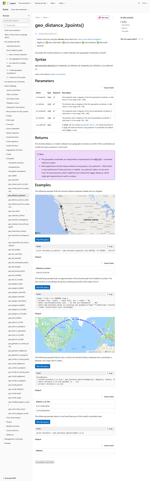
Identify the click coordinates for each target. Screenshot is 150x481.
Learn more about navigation (89, 39)
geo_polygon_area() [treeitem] (15, 284)
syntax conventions (58, 74)
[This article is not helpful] (142, 39)
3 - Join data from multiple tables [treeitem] (16, 64)
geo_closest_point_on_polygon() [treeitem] (18, 189)
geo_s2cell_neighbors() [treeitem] (16, 363)
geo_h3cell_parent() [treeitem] (15, 385)
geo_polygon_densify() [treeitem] (16, 296)
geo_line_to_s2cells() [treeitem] (15, 279)
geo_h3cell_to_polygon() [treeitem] (17, 380)
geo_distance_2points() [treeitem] (16, 195)
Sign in (144, 3)
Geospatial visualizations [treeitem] (17, 171)
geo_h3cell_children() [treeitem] (15, 389)
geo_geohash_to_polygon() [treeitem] (18, 355)
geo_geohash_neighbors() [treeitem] (17, 351)
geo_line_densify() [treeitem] (14, 258)
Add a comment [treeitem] (12, 94)
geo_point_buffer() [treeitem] (14, 318)
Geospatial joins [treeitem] (14, 167)
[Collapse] (28, 16)
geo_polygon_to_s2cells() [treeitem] (17, 309)
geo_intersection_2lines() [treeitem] (17, 231)
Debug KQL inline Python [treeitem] (16, 107)
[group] (75, 250)
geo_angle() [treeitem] (12, 175)
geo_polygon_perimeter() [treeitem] (17, 301)
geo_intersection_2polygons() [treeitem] (18, 236)
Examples (125, 31)
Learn (37, 17)
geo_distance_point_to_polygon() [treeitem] (18, 205)
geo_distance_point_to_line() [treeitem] (18, 200)
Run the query (43, 239)
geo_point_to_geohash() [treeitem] (17, 331)
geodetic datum (88, 125)
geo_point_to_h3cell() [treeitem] (16, 335)
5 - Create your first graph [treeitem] (16, 77)
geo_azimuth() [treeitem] (13, 180)
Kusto (45, 17)
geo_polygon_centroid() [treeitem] (16, 292)
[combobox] (16, 20)
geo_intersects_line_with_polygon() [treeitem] (18, 225)
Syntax (124, 22)
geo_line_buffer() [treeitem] (14, 249)
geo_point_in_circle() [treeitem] (15, 322)
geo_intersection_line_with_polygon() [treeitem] (18, 243)
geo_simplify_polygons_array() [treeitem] (18, 403)
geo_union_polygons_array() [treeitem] (18, 413)
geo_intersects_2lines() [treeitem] (16, 215)
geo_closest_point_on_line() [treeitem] (18, 184)
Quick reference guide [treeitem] (14, 50)
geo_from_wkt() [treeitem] (13, 211)
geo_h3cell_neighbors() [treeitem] (16, 376)
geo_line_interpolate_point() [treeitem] (18, 262)
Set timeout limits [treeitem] (13, 99)
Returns (124, 28)
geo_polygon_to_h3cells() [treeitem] (17, 314)
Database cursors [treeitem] (13, 103)
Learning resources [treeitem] (13, 46)
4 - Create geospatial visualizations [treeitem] (14, 71)
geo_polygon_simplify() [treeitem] (16, 305)
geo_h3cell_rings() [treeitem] (14, 398)
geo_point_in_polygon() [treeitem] (16, 326)
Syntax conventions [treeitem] (14, 90)
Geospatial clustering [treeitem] (15, 163)
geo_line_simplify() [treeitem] (14, 275)
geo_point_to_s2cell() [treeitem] (15, 339)
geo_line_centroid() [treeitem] (15, 254)
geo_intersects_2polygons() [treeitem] (18, 220)
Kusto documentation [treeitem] (12, 30)
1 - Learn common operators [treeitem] (17, 54)
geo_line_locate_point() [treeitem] (16, 271)
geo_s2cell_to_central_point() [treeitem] (18, 359)
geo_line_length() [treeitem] (14, 267)
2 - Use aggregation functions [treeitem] (17, 59)
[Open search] (139, 3)
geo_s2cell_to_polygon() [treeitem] (17, 368)
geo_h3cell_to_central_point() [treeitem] (18, 372)
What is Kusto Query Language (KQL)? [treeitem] (16, 36)
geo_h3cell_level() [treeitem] (14, 393)
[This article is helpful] (139, 39)
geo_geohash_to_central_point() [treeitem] (18, 345)
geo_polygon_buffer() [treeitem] (16, 288)
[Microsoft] (4, 3)
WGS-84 (97, 159)
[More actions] (113, 17)
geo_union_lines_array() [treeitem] (16, 409)
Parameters (126, 25)
